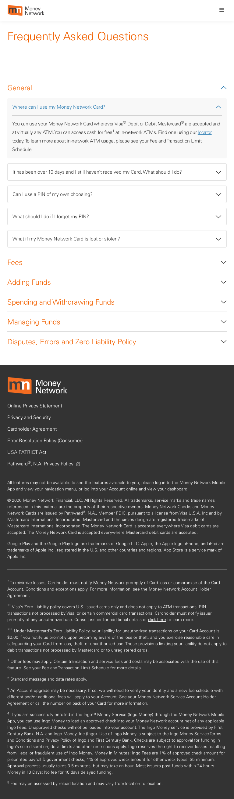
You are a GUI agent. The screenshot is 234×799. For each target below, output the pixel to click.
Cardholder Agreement (32, 429)
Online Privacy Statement (34, 406)
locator (205, 132)
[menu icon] (222, 10)
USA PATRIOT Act (26, 452)
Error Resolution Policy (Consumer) (45, 440)
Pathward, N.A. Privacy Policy (43, 464)
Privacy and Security (29, 417)
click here (157, 619)
